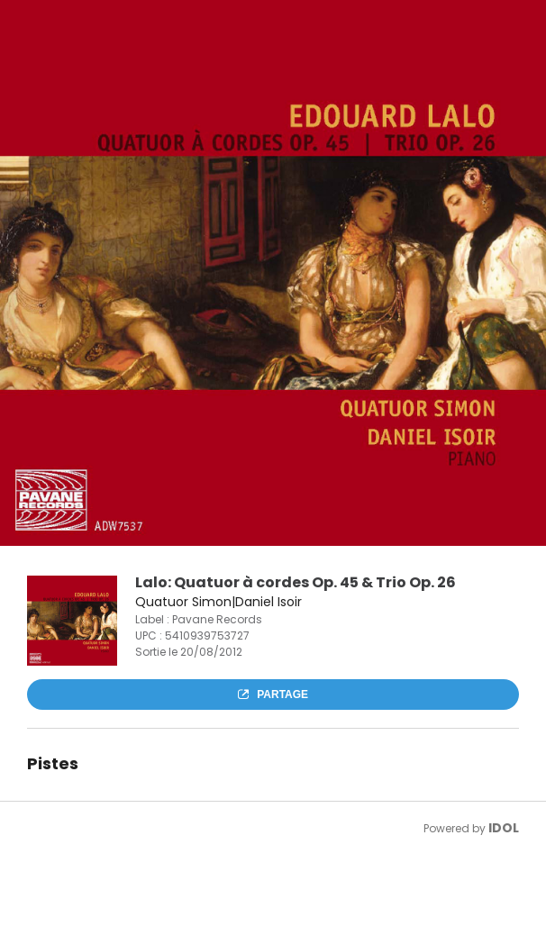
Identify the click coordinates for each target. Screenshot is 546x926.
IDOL (503, 828)
